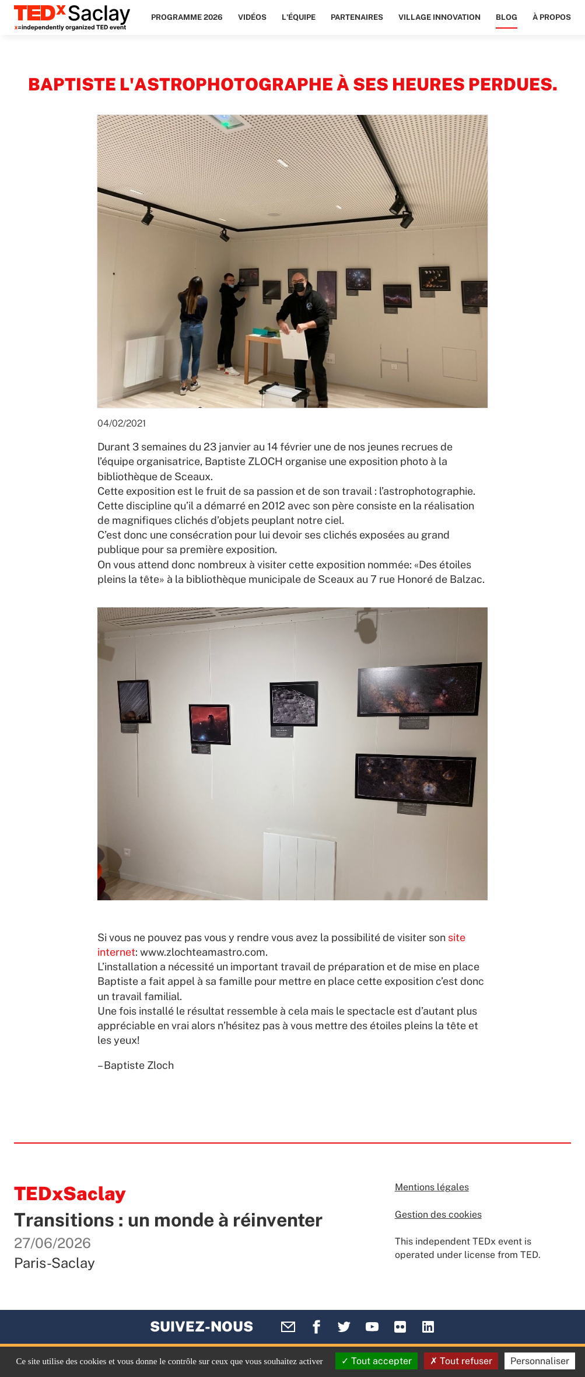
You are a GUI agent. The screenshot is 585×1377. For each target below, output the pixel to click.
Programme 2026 (187, 17)
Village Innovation (439, 17)
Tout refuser (461, 1360)
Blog (506, 17)
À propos (552, 17)
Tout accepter (376, 1360)
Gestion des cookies (438, 1214)
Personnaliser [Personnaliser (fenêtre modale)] (539, 1360)
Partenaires (357, 17)
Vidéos (252, 17)
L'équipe (299, 17)
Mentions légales (432, 1187)
